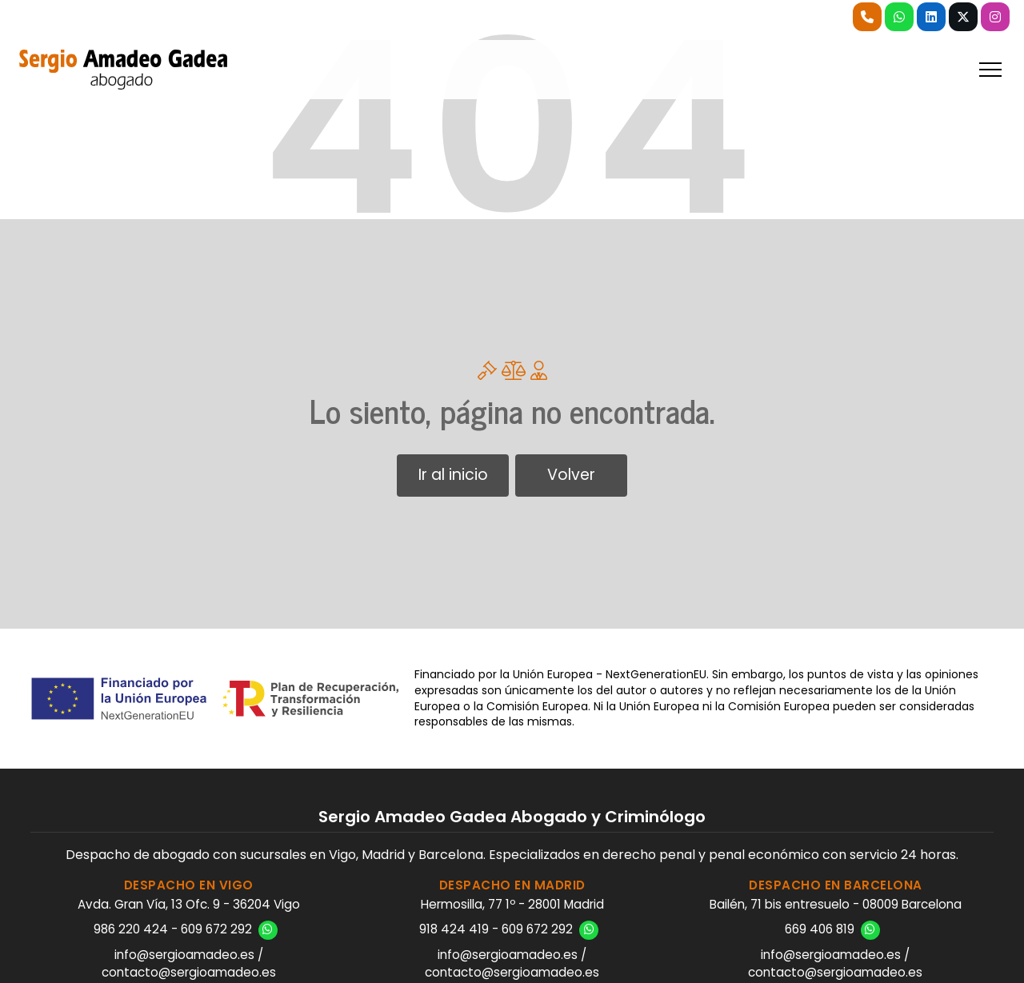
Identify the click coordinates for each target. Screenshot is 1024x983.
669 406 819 (819, 929)
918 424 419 (454, 929)
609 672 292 (216, 929)
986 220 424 (131, 929)
